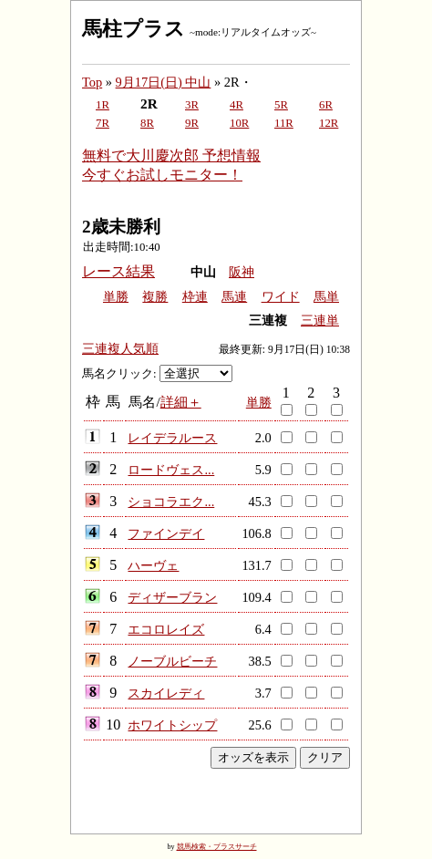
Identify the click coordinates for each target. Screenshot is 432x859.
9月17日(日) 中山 (163, 82)
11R (283, 123)
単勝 (116, 297)
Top (92, 82)
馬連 (234, 297)
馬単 (326, 297)
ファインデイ (166, 533)
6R (326, 104)
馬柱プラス (133, 28)
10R (239, 123)
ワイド (281, 297)
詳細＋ (180, 401)
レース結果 (118, 271)
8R (147, 123)
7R (102, 123)
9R (192, 123)
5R (281, 104)
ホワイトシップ (172, 725)
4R (236, 104)
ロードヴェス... (171, 469)
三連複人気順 (120, 348)
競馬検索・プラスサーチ (217, 847)
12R (328, 123)
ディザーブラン (172, 597)
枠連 (195, 297)
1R (102, 104)
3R (192, 104)
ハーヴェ (153, 565)
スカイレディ (166, 693)
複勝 (155, 297)
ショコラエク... (171, 501)
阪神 (241, 272)
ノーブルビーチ (172, 661)
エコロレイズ (166, 629)
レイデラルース (172, 437)
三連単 (320, 320)
